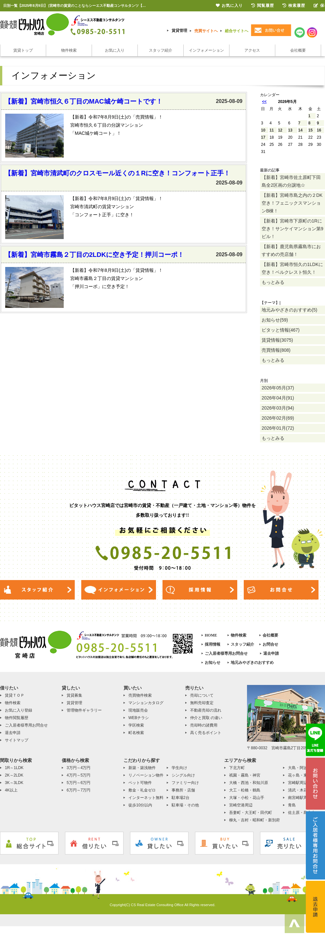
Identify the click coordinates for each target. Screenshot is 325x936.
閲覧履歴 (262, 5)
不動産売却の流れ (205, 710)
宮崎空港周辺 (241, 805)
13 (290, 130)
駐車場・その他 (185, 805)
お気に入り (114, 50)
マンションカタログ (145, 703)
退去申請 (271, 653)
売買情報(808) (276, 350)
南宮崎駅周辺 (299, 797)
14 (300, 130)
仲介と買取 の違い (206, 717)
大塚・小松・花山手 (246, 797)
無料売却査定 (202, 703)
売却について (202, 695)
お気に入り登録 (18, 710)
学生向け (179, 767)
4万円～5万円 (78, 775)
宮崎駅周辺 (297, 782)
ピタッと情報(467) (281, 330)
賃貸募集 (74, 695)
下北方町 (237, 767)
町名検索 (136, 732)
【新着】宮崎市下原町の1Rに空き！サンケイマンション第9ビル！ (292, 228)
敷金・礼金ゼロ (142, 790)
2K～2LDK (14, 775)
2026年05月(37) (278, 387)
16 (319, 130)
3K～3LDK (14, 782)
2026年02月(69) (278, 418)
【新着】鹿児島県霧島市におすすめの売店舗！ (291, 250)
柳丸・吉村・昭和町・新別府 (254, 820)
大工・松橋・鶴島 (244, 790)
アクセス (252, 50)
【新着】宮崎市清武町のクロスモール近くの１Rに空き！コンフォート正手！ (117, 173)
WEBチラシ (138, 717)
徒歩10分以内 (140, 805)
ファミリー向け (185, 782)
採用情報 (212, 644)
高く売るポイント (205, 732)
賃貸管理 (179, 30)
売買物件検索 (140, 695)
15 (310, 130)
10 (263, 130)
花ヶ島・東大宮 (301, 775)
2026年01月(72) (278, 428)
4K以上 (11, 790)
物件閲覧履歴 (16, 717)
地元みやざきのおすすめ (252, 662)
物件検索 (69, 50)
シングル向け (183, 775)
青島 (292, 805)
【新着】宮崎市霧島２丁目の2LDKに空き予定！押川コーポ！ (94, 254)
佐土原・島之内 (301, 812)
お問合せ (270, 644)
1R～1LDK (14, 767)
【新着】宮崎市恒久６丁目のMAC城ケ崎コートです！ (83, 101)
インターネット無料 (145, 797)
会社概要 (298, 50)
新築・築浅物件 (142, 767)
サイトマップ (16, 740)
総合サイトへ (236, 31)
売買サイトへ (206, 31)
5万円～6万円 (78, 782)
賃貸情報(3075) (277, 340)
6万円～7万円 (78, 790)
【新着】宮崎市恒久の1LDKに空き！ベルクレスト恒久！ (292, 268)
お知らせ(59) (275, 320)
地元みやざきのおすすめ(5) (289, 309)
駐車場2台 (180, 797)
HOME (211, 635)
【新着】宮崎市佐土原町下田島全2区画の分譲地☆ (291, 181)
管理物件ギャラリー (84, 710)
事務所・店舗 (183, 790)
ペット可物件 (140, 782)
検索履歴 (293, 5)
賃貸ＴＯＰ (14, 695)
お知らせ (212, 662)
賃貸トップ (23, 50)
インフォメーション (206, 50)
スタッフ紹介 (160, 50)
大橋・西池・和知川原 (248, 782)
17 (263, 137)
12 (280, 130)
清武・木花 (297, 790)
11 (271, 130)
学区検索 (136, 725)
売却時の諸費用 (203, 725)
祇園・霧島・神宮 (244, 775)
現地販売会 (138, 710)
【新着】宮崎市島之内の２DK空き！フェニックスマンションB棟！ (292, 203)
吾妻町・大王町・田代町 (250, 812)
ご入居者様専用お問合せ (226, 653)
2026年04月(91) (278, 397)
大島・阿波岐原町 (303, 767)
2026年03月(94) (278, 408)
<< (264, 101)
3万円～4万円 (78, 767)
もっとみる (273, 282)
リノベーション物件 (145, 775)
